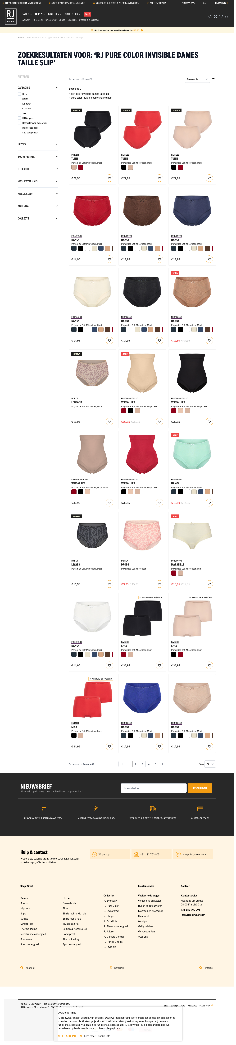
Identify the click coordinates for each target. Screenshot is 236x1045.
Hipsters (25, 908)
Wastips (142, 921)
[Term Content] (142, 30)
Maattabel (143, 916)
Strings (24, 918)
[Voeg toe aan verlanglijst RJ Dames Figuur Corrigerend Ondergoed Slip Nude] (159, 421)
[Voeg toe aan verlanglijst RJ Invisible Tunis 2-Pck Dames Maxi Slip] (109, 178)
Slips (23, 913)
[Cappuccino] (107, 248)
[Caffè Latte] (74, 167)
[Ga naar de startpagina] (11, 17)
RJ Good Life (110, 921)
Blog (166, 1005)
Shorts (23, 903)
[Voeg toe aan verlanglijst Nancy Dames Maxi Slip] (109, 259)
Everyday (26, 19)
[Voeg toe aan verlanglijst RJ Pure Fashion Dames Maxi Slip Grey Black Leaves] (109, 584)
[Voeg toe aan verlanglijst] (221, 16)
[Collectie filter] (38, 218)
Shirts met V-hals (72, 918)
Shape (62, 19)
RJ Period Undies (113, 941)
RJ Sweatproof (111, 910)
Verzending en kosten (150, 900)
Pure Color (38, 19)
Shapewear (26, 939)
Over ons (143, 936)
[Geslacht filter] (38, 168)
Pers (183, 1005)
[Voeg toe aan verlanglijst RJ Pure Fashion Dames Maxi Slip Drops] (159, 584)
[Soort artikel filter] (38, 156)
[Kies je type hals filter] (38, 181)
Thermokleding (28, 928)
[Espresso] (207, 248)
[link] (122, 764)
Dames (24, 898)
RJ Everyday (110, 900)
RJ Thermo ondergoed (116, 926)
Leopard (76, 402)
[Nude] (180, 410)
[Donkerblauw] (101, 248)
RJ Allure (108, 931)
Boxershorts (69, 903)
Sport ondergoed (29, 944)
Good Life (72, 19)
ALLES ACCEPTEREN (70, 1035)
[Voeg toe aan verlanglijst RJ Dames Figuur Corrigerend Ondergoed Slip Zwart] (209, 421)
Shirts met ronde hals (74, 913)
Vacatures (192, 1005)
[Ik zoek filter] (38, 144)
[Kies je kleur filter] (38, 193)
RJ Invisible (110, 946)
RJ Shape (109, 916)
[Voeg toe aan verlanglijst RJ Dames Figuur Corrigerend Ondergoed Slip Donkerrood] (159, 502)
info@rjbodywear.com (193, 914)
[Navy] (74, 248)
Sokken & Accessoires (75, 928)
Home (21, 37)
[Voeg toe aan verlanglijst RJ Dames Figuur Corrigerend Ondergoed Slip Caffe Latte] (109, 502)
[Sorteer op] (197, 79)
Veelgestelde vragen (149, 895)
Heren (66, 898)
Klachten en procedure (150, 910)
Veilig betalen (145, 926)
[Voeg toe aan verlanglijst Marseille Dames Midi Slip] (209, 584)
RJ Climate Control (114, 936)
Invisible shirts (70, 923)
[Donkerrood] (80, 167)
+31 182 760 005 (190, 909)
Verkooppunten (146, 931)
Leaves (75, 564)
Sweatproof (50, 19)
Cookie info (104, 1035)
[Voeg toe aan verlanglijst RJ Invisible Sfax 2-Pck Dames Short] (159, 665)
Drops (125, 564)
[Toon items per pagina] (210, 764)
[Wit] (87, 248)
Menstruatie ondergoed (33, 933)
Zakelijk (174, 1005)
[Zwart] (123, 167)
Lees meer (89, 1035)
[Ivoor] (94, 248)
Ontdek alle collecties (89, 19)
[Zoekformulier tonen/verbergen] (210, 16)
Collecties (109, 895)
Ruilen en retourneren (150, 905)
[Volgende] (162, 764)
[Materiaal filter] (38, 206)
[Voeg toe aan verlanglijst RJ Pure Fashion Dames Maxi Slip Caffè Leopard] (109, 421)
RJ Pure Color (111, 905)
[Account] (216, 16)
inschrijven (200, 788)
